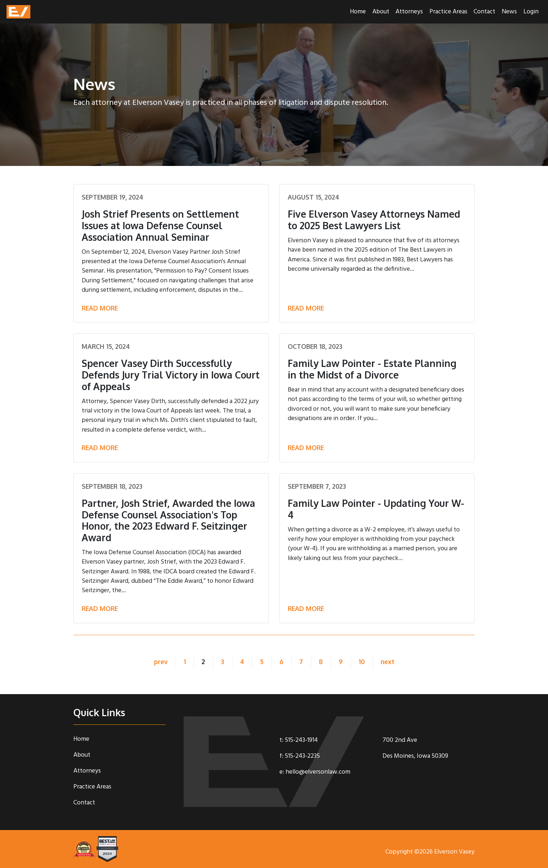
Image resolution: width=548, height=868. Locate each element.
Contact (484, 12)
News (509, 12)
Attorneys (409, 12)
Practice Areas (448, 12)
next (389, 662)
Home (358, 12)
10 (362, 662)
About (380, 12)
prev (159, 662)
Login (531, 12)
